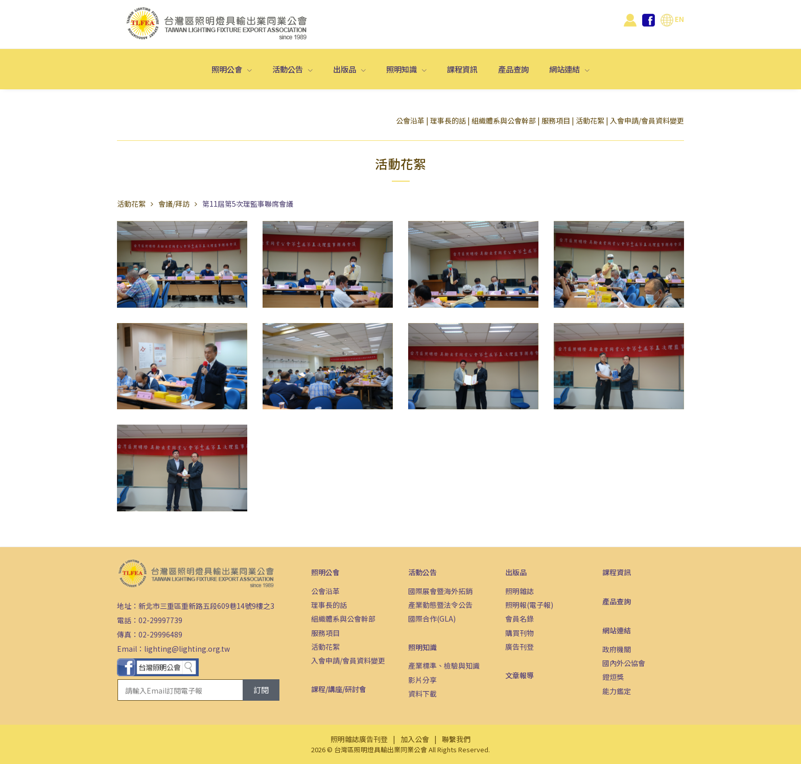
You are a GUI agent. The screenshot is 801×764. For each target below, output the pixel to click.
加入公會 (414, 739)
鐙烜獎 (613, 677)
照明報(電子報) (529, 605)
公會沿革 (410, 120)
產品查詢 (513, 69)
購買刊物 (519, 633)
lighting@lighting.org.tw (187, 649)
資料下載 (422, 693)
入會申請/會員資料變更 (647, 120)
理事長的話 (448, 120)
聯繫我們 (456, 739)
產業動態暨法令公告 (440, 605)
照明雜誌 (519, 591)
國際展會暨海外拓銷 (440, 591)
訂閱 (261, 689)
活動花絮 (590, 120)
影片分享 (422, 680)
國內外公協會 (623, 663)
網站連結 (565, 69)
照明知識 (402, 69)
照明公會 (227, 69)
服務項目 (555, 120)
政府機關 (616, 649)
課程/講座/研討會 (338, 689)
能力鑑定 (616, 691)
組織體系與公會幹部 (504, 120)
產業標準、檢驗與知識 (444, 665)
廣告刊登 (519, 647)
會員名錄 (519, 618)
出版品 (345, 69)
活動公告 (288, 69)
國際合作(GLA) (432, 618)
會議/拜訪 (174, 204)
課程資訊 (462, 69)
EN (672, 19)
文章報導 (519, 675)
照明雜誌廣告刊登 (359, 739)
